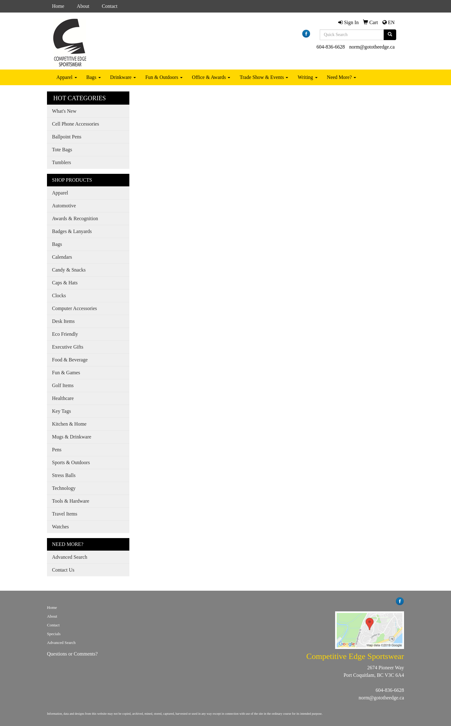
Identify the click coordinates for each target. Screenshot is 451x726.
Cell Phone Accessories (75, 124)
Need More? (341, 77)
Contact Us (63, 570)
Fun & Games (66, 372)
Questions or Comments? (72, 653)
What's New (64, 111)
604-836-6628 (330, 46)
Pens (56, 449)
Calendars (62, 257)
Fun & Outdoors (164, 77)
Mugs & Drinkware (71, 436)
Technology (63, 488)
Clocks (59, 295)
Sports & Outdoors (71, 462)
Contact (109, 6)
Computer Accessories (74, 308)
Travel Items (64, 513)
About (83, 6)
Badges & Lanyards (72, 231)
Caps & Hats (65, 282)
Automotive (64, 205)
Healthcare (63, 398)
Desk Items (63, 321)
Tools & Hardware (70, 501)
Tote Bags (62, 149)
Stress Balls (63, 475)
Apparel (66, 77)
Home (58, 6)
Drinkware (123, 77)
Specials (53, 633)
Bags (93, 77)
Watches (60, 526)
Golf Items (63, 385)
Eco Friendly (65, 334)
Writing (307, 77)
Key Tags (61, 411)
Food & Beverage (70, 359)
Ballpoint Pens (66, 136)
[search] (390, 34)
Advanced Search (69, 557)
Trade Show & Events (264, 77)
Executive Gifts (67, 347)
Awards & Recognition (75, 218)
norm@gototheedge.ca (372, 46)
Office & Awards (211, 77)
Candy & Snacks (69, 269)
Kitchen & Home (69, 424)
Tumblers (61, 162)
